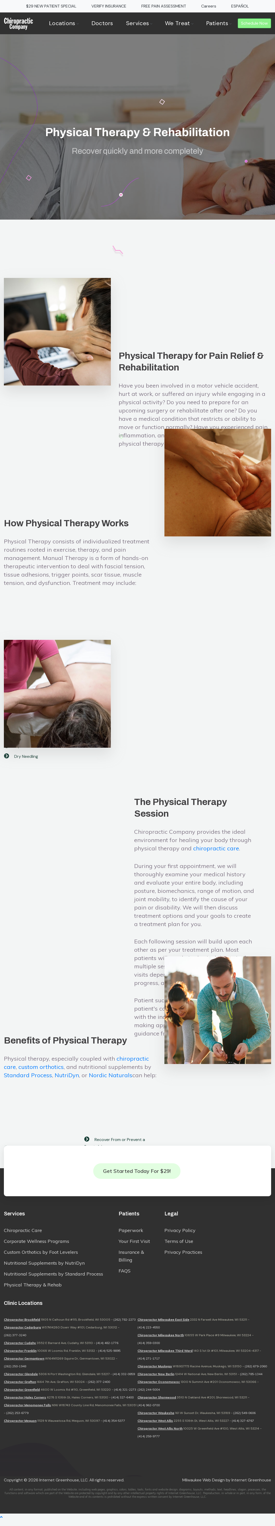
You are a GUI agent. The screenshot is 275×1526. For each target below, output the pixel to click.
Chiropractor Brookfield (22, 1325)
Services (139, 23)
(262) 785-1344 (251, 1379)
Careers (208, 6)
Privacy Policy (180, 1234)
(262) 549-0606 (244, 1418)
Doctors (102, 23)
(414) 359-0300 (149, 1348)
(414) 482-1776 (107, 1348)
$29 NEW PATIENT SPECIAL (51, 6)
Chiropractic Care (23, 1234)
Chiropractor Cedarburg (22, 1333)
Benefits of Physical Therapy (65, 1117)
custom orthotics (41, 1143)
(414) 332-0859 (124, 1379)
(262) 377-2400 (99, 1387)
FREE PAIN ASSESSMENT (163, 6)
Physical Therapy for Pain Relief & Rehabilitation (191, 417)
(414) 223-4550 (149, 1333)
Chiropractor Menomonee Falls (27, 1410)
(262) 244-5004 (149, 1395)
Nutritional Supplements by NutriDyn (44, 1266)
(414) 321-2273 (125, 1395)
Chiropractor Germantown (24, 1364)
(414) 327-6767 (243, 1426)
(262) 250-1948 (15, 1372)
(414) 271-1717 (149, 1364)
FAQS (125, 1274)
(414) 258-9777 (149, 1442)
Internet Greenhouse (251, 1485)
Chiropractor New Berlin (156, 1379)
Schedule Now (254, 23)
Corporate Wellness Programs (36, 1245)
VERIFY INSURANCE (108, 6)
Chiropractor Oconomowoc (159, 1387)
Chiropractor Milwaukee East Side (163, 1325)
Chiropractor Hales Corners (25, 1403)
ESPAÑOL (240, 6)
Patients (218, 23)
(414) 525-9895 (109, 1356)
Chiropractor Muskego (155, 1372)
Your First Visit (134, 1245)
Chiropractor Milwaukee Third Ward (165, 1356)
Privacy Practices (183, 1255)
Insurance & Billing (131, 1259)
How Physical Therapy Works (66, 610)
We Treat (179, 23)
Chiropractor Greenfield (22, 1395)
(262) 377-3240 (15, 1340)
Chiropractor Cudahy (20, 1348)
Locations (63, 23)
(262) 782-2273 (124, 1325)
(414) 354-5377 (114, 1426)
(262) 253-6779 (17, 1418)
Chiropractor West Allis (155, 1426)
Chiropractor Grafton (20, 1387)
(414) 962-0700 (149, 1410)
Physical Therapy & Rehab (33, 1288)
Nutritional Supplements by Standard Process (53, 1277)
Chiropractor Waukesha (156, 1418)
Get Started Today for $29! (137, 1172)
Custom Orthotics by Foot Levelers (41, 1255)
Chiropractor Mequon (20, 1426)
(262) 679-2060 (256, 1372)
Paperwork (131, 1234)
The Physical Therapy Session (180, 944)
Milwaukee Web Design (203, 1485)
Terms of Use (178, 1245)
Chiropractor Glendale (21, 1379)
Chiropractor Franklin (20, 1356)
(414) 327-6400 (122, 1403)
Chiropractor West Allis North (160, 1434)
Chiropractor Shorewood (157, 1403)
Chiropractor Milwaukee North (161, 1340)
